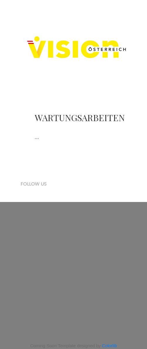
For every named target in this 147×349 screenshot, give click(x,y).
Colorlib (109, 345)
